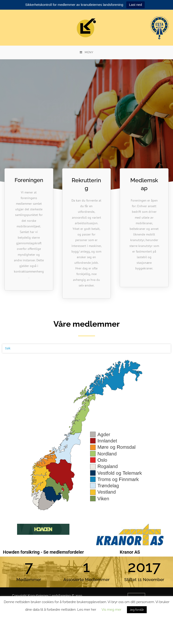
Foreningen (29, 180)
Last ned (135, 5)
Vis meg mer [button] (111, 610)
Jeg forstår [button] (137, 609)
